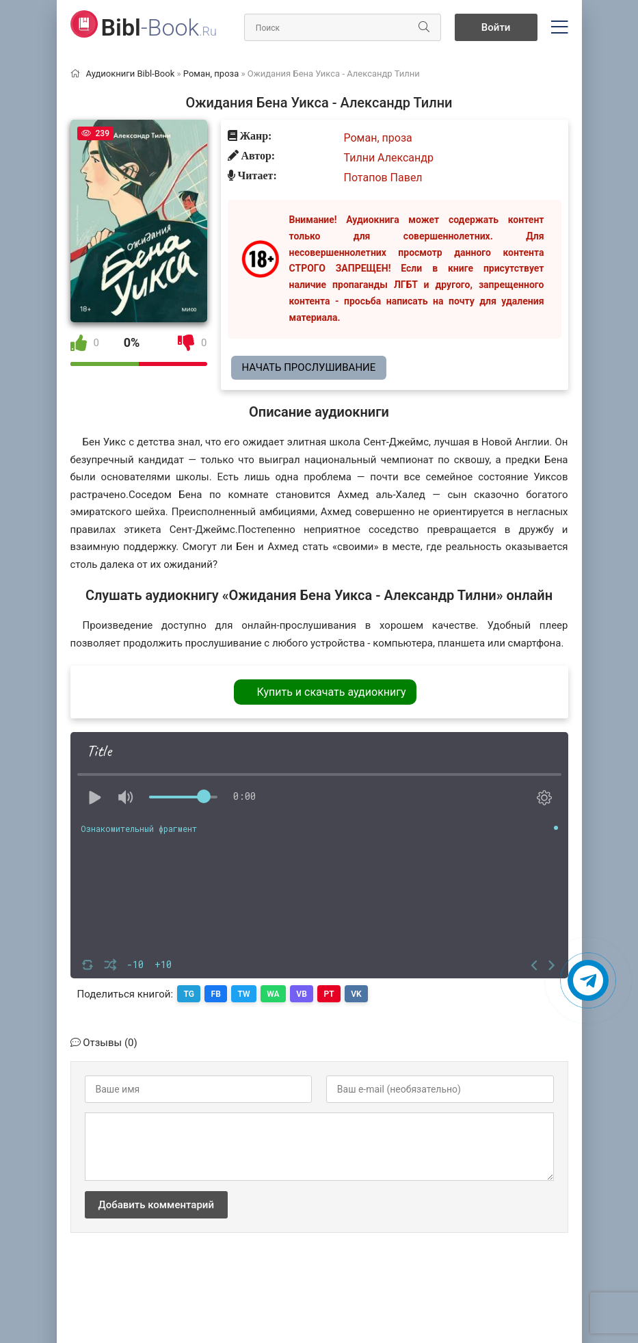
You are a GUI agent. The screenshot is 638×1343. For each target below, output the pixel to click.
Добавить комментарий (156, 1204)
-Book (159, 27)
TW (246, 993)
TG (189, 993)
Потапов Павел (383, 177)
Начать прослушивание (309, 367)
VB (305, 993)
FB (217, 993)
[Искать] (423, 27)
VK (362, 993)
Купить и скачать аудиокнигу (331, 692)
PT (333, 993)
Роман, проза (378, 137)
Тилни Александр (389, 157)
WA (276, 993)
